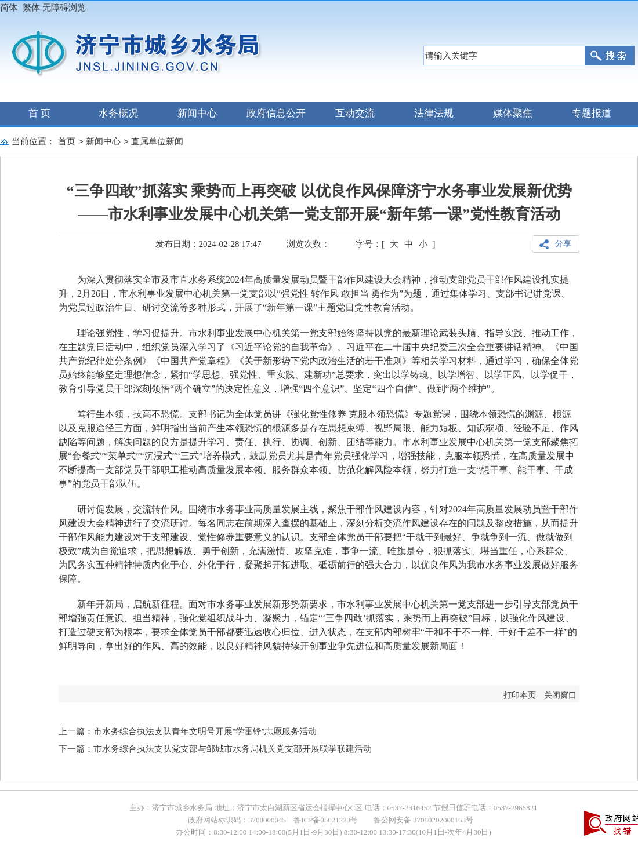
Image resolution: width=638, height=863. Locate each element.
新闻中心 (197, 113)
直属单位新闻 (157, 141)
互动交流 (355, 113)
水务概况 (118, 113)
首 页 (39, 113)
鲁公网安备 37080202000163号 (423, 819)
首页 (66, 141)
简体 (8, 7)
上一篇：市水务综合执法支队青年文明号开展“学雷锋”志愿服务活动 (188, 731)
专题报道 (591, 113)
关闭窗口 (560, 695)
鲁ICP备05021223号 (325, 819)
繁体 (31, 7)
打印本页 (519, 695)
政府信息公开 (276, 113)
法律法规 (434, 113)
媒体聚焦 (512, 113)
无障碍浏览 (64, 7)
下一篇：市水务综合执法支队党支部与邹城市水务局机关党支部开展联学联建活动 (215, 748)
